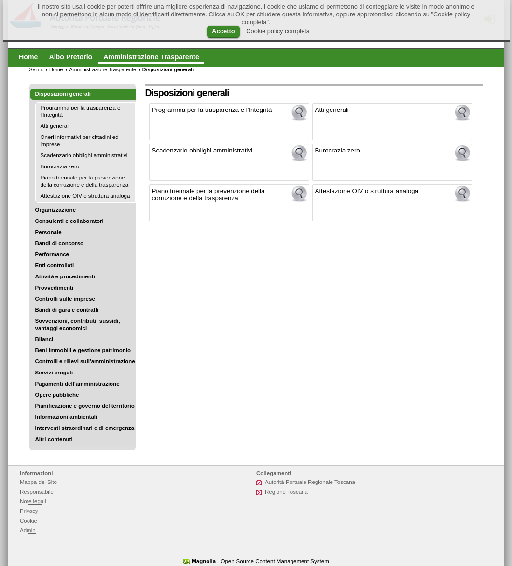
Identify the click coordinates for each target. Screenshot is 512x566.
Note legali (33, 501)
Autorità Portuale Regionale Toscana (310, 482)
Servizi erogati (54, 372)
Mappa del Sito (38, 482)
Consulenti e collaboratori (69, 221)
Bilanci (44, 339)
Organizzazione (55, 210)
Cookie (28, 521)
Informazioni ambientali (66, 417)
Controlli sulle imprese (65, 299)
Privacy (29, 511)
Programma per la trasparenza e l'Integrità (81, 111)
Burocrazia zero (60, 166)
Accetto (223, 31)
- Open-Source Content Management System (260, 561)
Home (56, 69)
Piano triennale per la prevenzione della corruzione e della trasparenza (85, 181)
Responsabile (37, 492)
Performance (52, 254)
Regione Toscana (286, 492)
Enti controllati (54, 265)
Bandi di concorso (59, 243)
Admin (28, 530)
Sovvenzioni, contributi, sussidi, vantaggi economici (77, 324)
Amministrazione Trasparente (102, 69)
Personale (48, 232)
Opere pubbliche (57, 395)
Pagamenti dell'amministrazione (77, 384)
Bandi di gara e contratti (67, 310)
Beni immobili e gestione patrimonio (83, 350)
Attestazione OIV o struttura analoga (85, 196)
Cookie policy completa (278, 31)
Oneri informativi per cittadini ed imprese (80, 140)
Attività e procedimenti (65, 276)
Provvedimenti (54, 287)
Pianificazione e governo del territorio (85, 406)
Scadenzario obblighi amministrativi (84, 155)
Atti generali (55, 126)
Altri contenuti (54, 439)
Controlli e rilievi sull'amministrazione (85, 361)
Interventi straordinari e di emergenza (85, 428)
